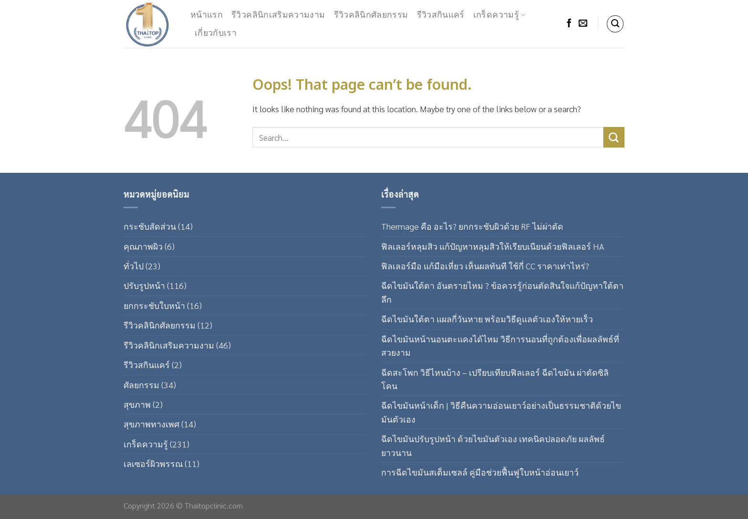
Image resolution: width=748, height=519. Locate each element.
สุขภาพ (137, 404)
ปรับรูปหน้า (144, 285)
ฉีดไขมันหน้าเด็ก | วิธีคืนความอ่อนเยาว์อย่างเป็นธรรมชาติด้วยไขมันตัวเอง (501, 412)
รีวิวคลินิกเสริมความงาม (278, 15)
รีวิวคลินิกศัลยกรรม (371, 15)
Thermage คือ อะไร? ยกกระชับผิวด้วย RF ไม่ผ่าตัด (472, 226)
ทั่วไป (134, 265)
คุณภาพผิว (143, 246)
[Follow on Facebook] (569, 24)
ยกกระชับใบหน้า (154, 305)
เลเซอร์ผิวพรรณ (153, 463)
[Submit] (613, 137)
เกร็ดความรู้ (499, 15)
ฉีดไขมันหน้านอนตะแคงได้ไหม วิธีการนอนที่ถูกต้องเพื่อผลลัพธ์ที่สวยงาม (500, 345)
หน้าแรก (206, 15)
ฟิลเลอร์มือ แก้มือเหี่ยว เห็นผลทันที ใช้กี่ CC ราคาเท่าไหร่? (485, 265)
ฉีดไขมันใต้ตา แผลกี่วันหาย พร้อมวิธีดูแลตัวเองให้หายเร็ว (487, 318)
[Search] (615, 23)
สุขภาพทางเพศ (151, 423)
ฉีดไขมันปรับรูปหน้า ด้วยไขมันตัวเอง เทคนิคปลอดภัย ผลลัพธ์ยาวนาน (493, 445)
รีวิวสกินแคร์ (441, 15)
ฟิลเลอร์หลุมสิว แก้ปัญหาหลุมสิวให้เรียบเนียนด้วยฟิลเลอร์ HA (492, 246)
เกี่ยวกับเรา (216, 33)
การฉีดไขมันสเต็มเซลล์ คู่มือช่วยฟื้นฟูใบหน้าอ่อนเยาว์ (480, 471)
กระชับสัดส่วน (150, 226)
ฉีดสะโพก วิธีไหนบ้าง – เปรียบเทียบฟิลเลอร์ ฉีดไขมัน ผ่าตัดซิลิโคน (495, 379)
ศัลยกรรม (141, 384)
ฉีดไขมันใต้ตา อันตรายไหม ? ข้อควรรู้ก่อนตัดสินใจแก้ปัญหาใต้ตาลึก (502, 292)
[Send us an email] (583, 24)
